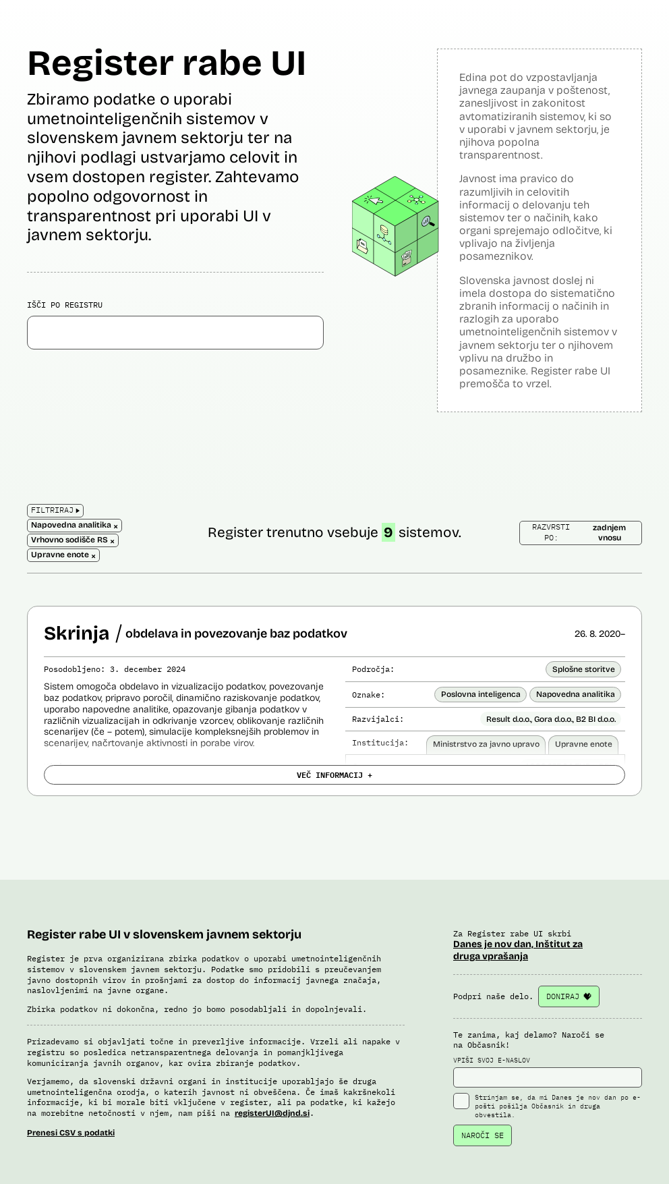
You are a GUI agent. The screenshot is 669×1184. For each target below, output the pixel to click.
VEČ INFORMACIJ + (334, 774)
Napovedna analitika (575, 694)
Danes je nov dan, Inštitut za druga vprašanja (518, 950)
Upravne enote (583, 744)
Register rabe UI (166, 63)
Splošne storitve (583, 669)
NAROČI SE (482, 1135)
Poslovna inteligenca (481, 694)
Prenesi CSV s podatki (71, 1132)
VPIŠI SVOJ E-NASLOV (547, 1072)
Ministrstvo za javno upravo (486, 744)
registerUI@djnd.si (272, 1113)
